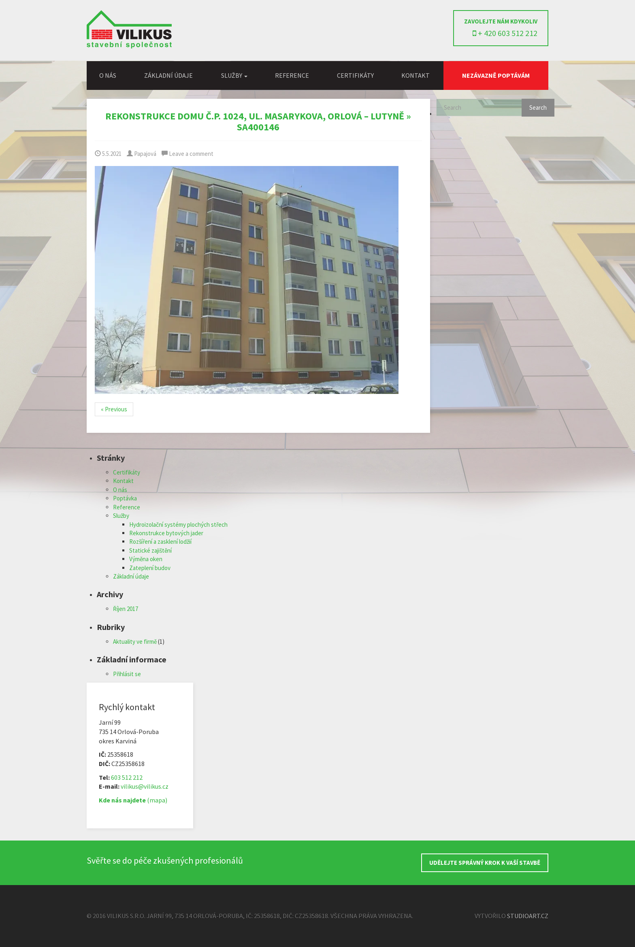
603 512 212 (127, 777)
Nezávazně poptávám (496, 75)
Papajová (141, 153)
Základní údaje (168, 75)
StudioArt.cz (527, 916)
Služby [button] (234, 75)
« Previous (114, 409)
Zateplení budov (149, 568)
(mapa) (133, 800)
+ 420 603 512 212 (505, 33)
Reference (292, 75)
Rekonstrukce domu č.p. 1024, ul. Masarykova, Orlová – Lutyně (254, 116)
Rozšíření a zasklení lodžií (160, 541)
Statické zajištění (150, 550)
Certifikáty (355, 75)
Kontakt (415, 75)
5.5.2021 (108, 153)
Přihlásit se (127, 674)
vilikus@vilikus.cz (144, 786)
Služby (121, 515)
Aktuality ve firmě (135, 641)
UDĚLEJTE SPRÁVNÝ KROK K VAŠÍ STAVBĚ (484, 862)
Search (538, 107)
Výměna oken (145, 559)
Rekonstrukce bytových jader (166, 533)
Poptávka (125, 498)
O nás (107, 75)
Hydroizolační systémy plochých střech (178, 524)
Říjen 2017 (125, 609)
